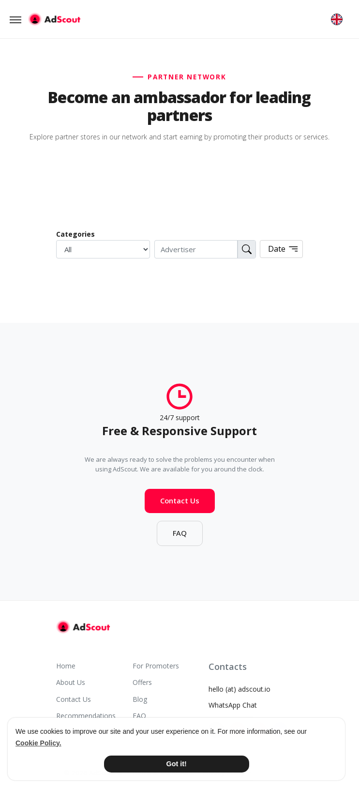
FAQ (180, 536)
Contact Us (179, 504)
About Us (70, 682)
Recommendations (86, 715)
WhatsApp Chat (233, 705)
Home (65, 665)
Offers (142, 682)
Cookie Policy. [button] (38, 743)
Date (283, 249)
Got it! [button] (176, 764)
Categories (75, 234)
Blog (140, 699)
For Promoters (156, 665)
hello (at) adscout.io (239, 689)
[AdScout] (83, 627)
